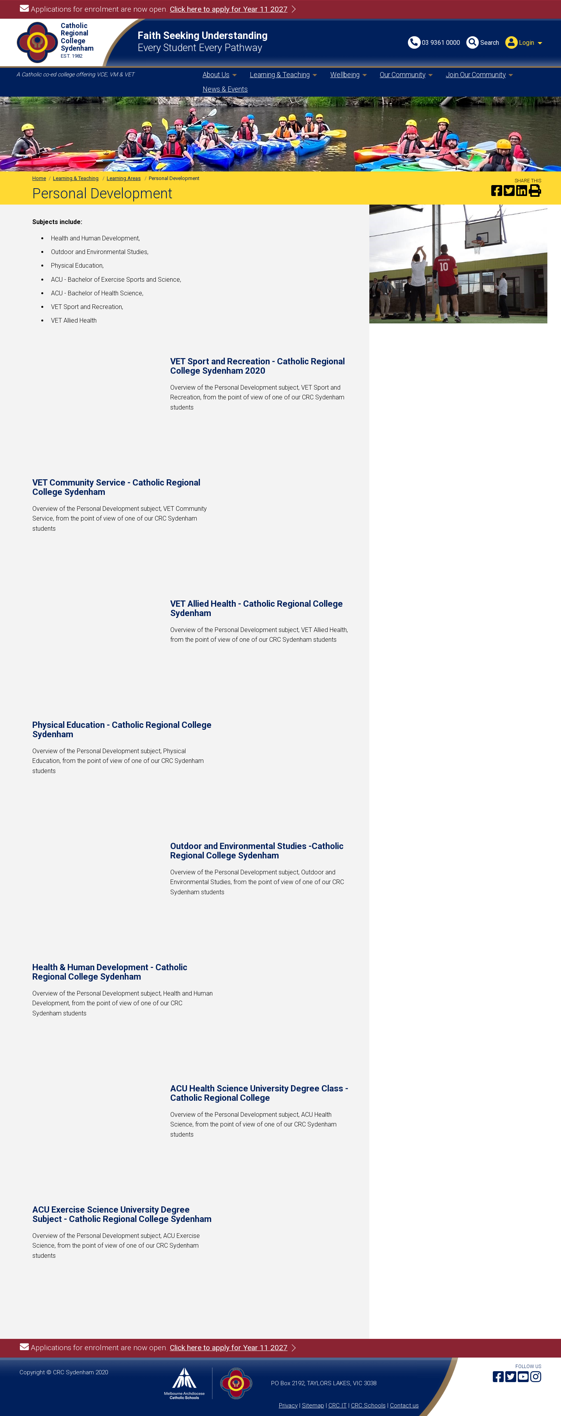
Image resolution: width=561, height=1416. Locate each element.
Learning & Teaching (280, 75)
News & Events (225, 89)
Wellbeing (345, 75)
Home (39, 178)
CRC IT (337, 1405)
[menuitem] (524, 43)
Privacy (288, 1405)
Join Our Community (476, 75)
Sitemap (313, 1405)
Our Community (402, 75)
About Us (216, 75)
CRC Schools (368, 1405)
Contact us (404, 1405)
